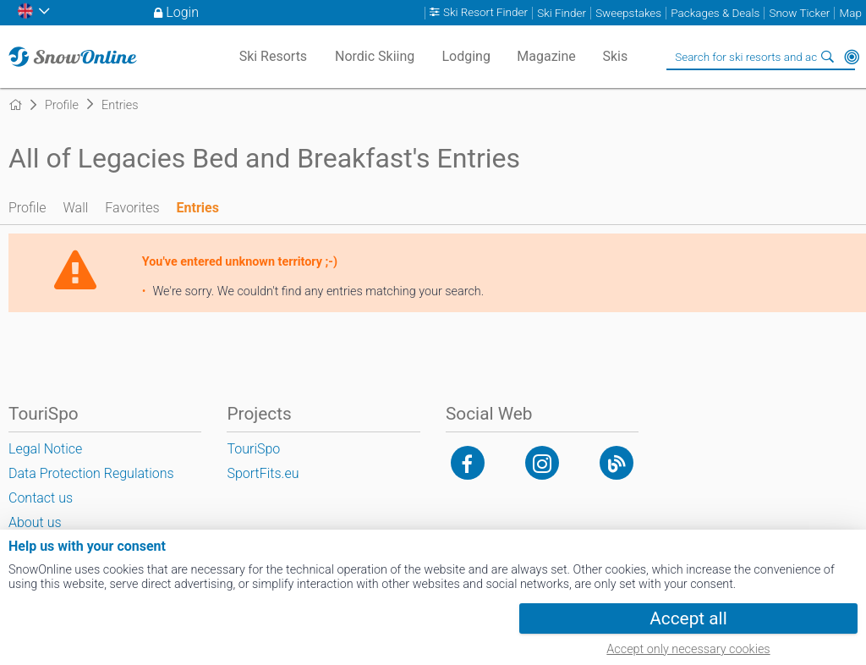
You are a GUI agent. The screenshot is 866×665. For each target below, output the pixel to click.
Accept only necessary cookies (688, 649)
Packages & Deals (715, 13)
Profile (27, 208)
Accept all (688, 618)
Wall (76, 208)
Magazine (546, 56)
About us (35, 522)
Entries (198, 208)
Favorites (132, 208)
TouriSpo (253, 449)
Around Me (852, 57)
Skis (615, 56)
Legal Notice (45, 449)
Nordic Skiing (374, 56)
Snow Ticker (799, 13)
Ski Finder (561, 13)
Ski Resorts (273, 56)
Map (851, 13)
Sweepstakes (628, 13)
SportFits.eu (263, 473)
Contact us (40, 498)
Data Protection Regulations (91, 473)
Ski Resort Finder (485, 13)
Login (182, 12)
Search (828, 57)
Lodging (465, 56)
